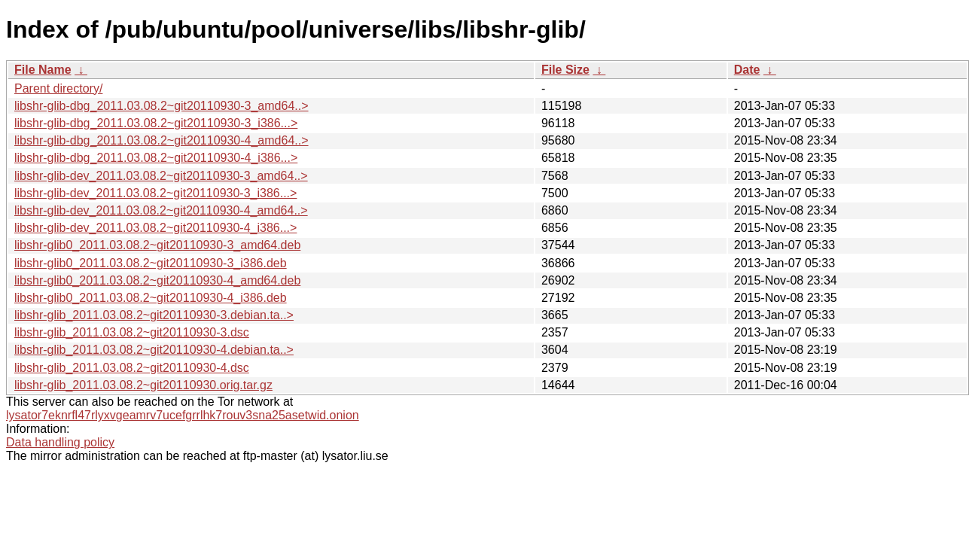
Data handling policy (60, 442)
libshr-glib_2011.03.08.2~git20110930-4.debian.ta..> (154, 349)
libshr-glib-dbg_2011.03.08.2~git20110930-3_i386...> (155, 123)
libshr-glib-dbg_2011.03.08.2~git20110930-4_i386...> (155, 157)
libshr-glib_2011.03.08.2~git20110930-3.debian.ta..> (154, 315)
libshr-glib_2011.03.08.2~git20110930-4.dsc (131, 367)
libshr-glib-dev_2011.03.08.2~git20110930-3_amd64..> (161, 175)
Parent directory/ (58, 88)
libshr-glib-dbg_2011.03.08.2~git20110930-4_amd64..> (161, 140)
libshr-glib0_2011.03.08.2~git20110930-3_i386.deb (150, 263)
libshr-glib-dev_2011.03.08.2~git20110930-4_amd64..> (161, 210)
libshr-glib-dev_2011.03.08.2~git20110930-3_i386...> (155, 193)
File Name (43, 69)
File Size (565, 69)
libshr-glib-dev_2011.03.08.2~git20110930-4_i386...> (155, 227)
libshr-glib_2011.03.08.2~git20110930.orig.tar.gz (143, 385)
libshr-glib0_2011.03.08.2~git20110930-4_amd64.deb (157, 280)
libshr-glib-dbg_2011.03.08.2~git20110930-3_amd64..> (161, 105)
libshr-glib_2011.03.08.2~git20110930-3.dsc (131, 332)
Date (747, 69)
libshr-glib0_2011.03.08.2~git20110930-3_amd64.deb (157, 245)
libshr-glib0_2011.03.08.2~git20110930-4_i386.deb (150, 297)
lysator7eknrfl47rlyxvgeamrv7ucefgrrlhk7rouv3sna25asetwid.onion (182, 415)
